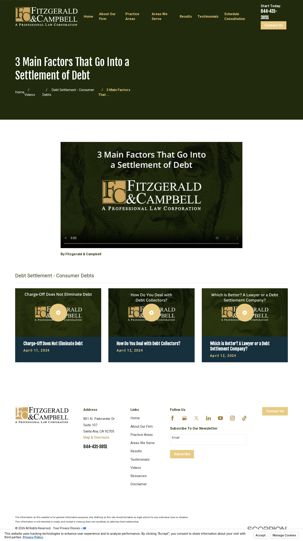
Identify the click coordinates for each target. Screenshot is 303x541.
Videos (135, 468)
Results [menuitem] (186, 17)
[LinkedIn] (208, 418)
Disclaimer (138, 484)
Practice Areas (141, 435)
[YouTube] (220, 418)
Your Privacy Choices (69, 528)
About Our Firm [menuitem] (107, 16)
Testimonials (140, 460)
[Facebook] (172, 418)
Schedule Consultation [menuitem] (234, 16)
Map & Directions (96, 437)
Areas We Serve (142, 443)
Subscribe (182, 454)
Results (136, 451)
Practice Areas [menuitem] (132, 16)
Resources (138, 476)
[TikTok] (244, 418)
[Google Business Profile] (184, 418)
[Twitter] (196, 418)
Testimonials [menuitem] (208, 17)
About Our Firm (141, 427)
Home (135, 418)
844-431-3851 (95, 446)
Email (175, 437)
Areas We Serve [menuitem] (159, 16)
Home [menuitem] (88, 17)
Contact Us (273, 25)
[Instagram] (232, 418)
